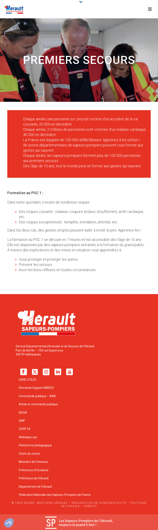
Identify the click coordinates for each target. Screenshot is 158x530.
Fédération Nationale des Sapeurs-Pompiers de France (55, 494)
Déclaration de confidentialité (99, 502)
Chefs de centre (29, 453)
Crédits (90, 506)
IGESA (23, 412)
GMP (22, 420)
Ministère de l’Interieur (33, 461)
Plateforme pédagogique (35, 445)
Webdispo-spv (28, 437)
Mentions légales (52, 502)
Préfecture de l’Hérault (34, 478)
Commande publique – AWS (37, 396)
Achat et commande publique (38, 404)
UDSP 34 (24, 429)
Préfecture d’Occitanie (33, 470)
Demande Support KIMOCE (36, 387)
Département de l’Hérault (35, 486)
